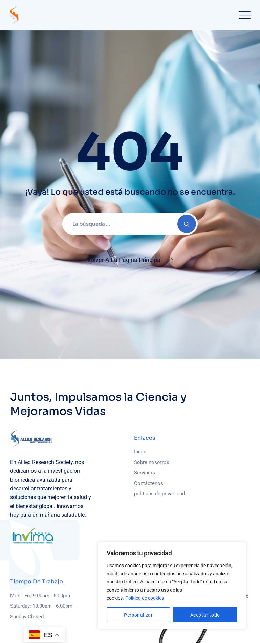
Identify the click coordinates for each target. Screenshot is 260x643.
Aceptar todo (205, 615)
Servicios (144, 473)
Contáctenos (148, 483)
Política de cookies (144, 598)
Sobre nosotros (151, 462)
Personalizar (138, 615)
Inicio (140, 452)
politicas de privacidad (159, 494)
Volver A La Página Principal (124, 259)
